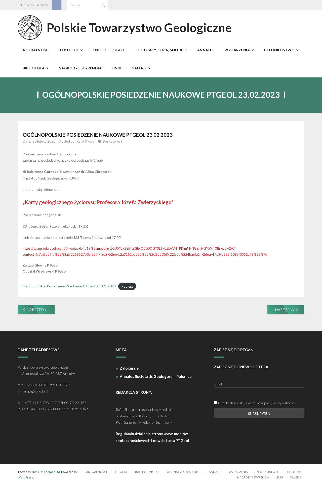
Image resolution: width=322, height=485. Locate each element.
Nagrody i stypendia (253, 477)
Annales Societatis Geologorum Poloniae (156, 376)
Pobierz (127, 286)
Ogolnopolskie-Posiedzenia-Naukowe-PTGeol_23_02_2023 (69, 286)
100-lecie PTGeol (147, 472)
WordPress (25, 477)
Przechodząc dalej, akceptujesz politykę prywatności (254, 403)
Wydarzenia (238, 472)
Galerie (295, 477)
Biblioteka (293, 472)
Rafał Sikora (85, 141)
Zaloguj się (129, 368)
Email (218, 384)
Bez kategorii (112, 141)
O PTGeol (120, 472)
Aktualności (96, 472)
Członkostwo (266, 472)
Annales (215, 472)
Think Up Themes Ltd (45, 472)
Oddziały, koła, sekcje (184, 472)
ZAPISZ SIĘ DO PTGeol (234, 349)
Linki (279, 477)
